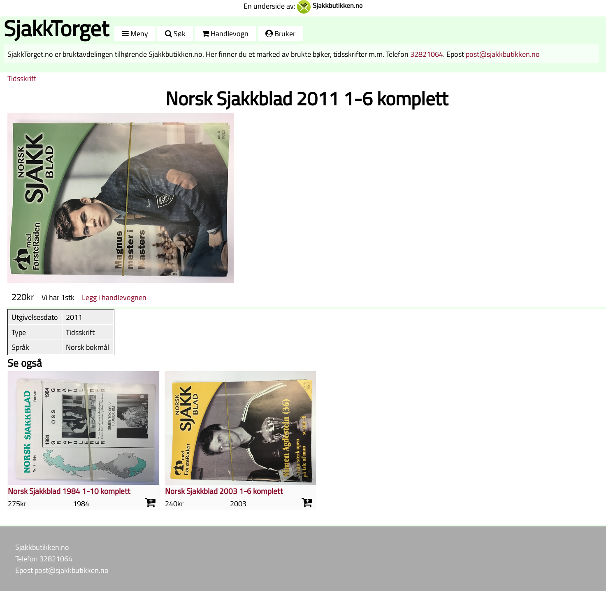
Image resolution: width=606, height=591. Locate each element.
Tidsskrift (21, 78)
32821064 (426, 54)
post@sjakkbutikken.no (503, 54)
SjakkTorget (56, 28)
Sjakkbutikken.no (42, 547)
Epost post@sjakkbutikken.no (62, 570)
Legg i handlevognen (114, 297)
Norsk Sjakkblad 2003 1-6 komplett (224, 491)
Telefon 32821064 (43, 558)
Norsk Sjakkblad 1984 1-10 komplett (69, 491)
